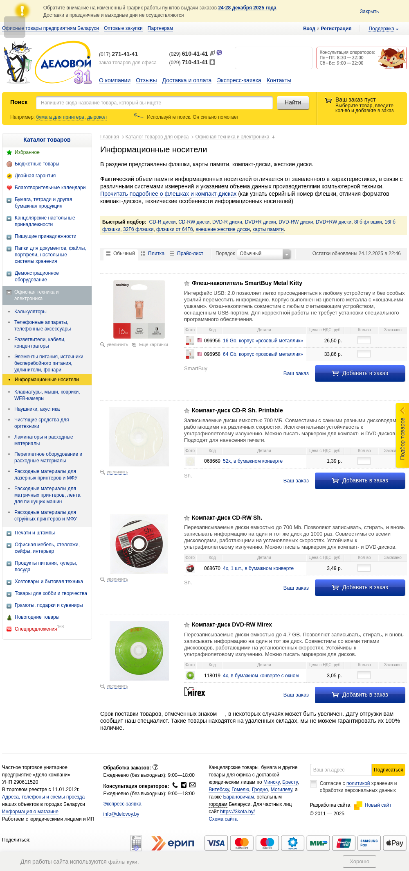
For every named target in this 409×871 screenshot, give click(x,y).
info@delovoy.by (121, 814)
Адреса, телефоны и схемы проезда (43, 797)
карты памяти (267, 229)
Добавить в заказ (360, 373)
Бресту (290, 782)
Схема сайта (223, 819)
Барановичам (238, 797)
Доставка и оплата (187, 80)
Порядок (225, 253)
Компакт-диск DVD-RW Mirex (232, 624)
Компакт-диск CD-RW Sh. (227, 517)
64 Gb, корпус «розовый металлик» (263, 354)
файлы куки (122, 862)
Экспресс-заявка (239, 80)
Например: (23, 117)
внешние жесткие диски (222, 229)
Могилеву (281, 789)
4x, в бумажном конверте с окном (261, 676)
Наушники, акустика (37, 409)
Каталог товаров (46, 139)
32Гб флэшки (138, 229)
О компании (114, 80)
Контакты (279, 80)
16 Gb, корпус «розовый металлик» (263, 341)
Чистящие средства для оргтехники (41, 423)
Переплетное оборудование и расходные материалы (48, 457)
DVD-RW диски (296, 222)
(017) (118, 54)
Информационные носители (47, 379)
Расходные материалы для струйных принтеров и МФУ (45, 515)
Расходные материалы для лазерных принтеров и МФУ (46, 474)
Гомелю (240, 789)
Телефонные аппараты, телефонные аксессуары (42, 325)
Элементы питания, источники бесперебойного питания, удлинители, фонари (48, 363)
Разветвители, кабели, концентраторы (39, 343)
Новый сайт (372, 805)
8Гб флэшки (368, 222)
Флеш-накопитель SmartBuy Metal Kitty (247, 283)
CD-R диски (162, 222)
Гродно (260, 789)
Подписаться (388, 770)
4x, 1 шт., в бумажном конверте (258, 568)
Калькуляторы (30, 311)
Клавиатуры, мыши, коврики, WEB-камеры (47, 395)
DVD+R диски (260, 222)
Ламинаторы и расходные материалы (43, 440)
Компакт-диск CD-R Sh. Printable (237, 410)
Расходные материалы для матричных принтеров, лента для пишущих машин (47, 495)
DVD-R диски (227, 222)
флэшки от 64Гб (174, 229)
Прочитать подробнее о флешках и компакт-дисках (168, 193)
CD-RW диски (193, 222)
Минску (271, 782)
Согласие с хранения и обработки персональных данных (358, 787)
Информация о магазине (30, 811)
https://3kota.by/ (237, 811)
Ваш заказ (296, 373)
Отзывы (146, 80)
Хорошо (359, 861)
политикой (358, 783)
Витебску (219, 789)
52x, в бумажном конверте (253, 461)
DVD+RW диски (333, 222)
